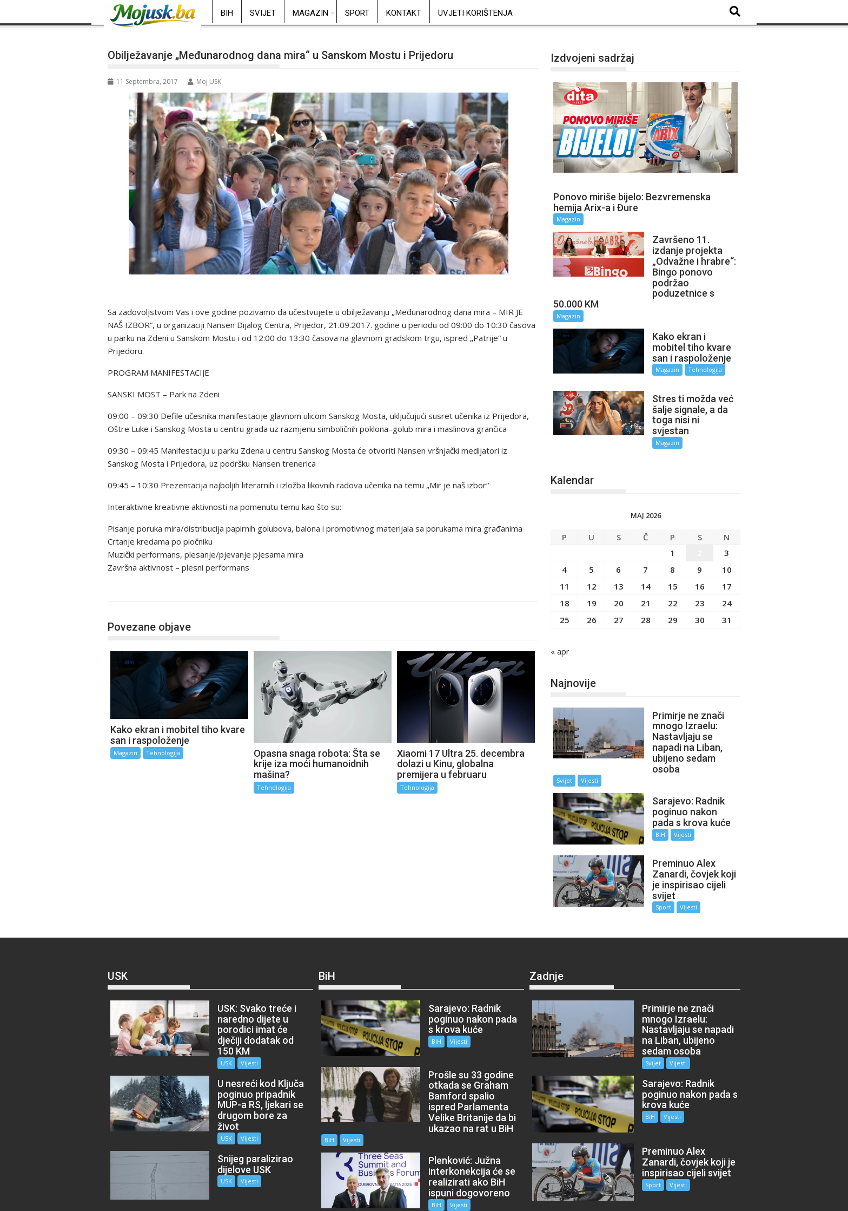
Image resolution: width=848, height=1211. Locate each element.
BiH (227, 13)
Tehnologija (139, 589)
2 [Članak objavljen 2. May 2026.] (699, 526)
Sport (357, 13)
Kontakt (403, 13)
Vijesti (589, 743)
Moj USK (204, 81)
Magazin (310, 13)
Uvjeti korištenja (475, 13)
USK (213, 1000)
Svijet (263, 13)
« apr (560, 624)
